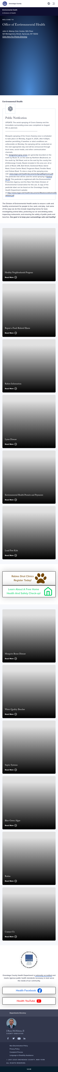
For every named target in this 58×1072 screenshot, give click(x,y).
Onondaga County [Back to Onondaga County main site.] (15, 4)
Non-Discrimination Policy (19, 1046)
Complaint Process (16, 1052)
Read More (9, 277)
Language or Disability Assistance (21, 1055)
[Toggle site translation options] (49, 3)
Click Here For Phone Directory (14, 36)
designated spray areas (18, 155)
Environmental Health (9, 10)
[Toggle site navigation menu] (54, 3)
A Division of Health (9, 13)
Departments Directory (18, 1013)
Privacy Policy (15, 1049)
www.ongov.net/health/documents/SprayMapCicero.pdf (31, 174)
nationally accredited (43, 975)
